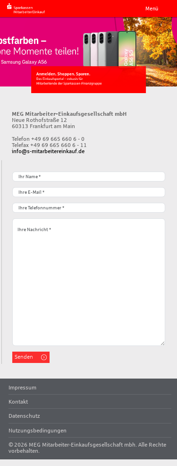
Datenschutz (24, 415)
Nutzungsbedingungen (37, 430)
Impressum (22, 387)
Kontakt (18, 401)
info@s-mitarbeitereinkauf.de (48, 151)
